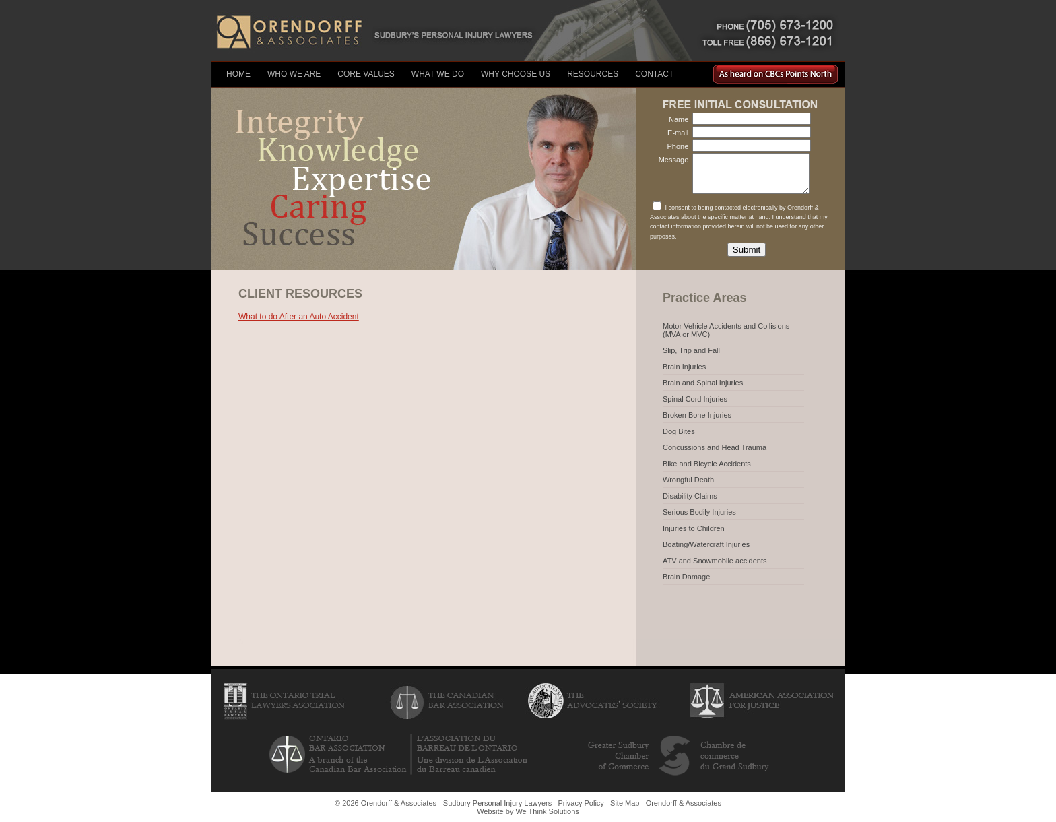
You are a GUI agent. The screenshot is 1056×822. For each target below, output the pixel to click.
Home (238, 74)
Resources (592, 74)
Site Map (624, 803)
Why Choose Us (515, 74)
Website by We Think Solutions (528, 811)
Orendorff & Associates (683, 803)
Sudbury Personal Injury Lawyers (497, 803)
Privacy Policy (580, 803)
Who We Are (294, 74)
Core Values (365, 74)
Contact (654, 74)
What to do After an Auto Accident (298, 316)
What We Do (437, 74)
